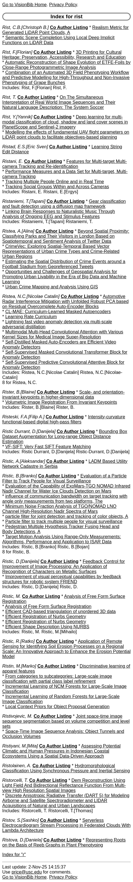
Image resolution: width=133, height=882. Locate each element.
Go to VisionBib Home (24, 4)
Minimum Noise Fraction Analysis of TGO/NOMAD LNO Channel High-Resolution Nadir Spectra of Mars (59, 509)
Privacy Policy (63, 4)
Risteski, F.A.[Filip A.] (23, 416)
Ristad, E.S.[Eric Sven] (25, 146)
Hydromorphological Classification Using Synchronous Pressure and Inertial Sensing (66, 768)
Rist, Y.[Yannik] (17, 117)
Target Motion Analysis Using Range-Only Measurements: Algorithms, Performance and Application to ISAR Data (61, 539)
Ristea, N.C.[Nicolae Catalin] (31, 296)
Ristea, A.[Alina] (18, 231)
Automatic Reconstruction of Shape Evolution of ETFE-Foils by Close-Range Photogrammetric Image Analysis (66, 65)
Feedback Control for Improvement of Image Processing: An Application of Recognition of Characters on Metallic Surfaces (63, 566)
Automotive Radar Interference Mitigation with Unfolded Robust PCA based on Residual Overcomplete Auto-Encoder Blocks (65, 301)
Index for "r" (14, 854)
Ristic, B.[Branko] (19, 475)
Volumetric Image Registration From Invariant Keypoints (61, 402)
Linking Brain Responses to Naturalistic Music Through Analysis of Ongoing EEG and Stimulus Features (58, 214)
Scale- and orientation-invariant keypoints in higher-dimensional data (63, 395)
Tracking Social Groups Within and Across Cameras (57, 186)
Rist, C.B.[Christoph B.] (25, 27)
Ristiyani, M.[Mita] (20, 746)
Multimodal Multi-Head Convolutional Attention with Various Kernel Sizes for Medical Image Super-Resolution (62, 334)
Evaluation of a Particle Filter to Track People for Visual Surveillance (64, 478)
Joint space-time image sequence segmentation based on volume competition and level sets (66, 721)
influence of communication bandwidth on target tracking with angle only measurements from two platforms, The (64, 499)
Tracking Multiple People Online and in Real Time (54, 181)
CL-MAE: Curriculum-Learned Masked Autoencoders (58, 311)
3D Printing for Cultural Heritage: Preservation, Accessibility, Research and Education (64, 55)
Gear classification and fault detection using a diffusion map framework (64, 204)
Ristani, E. (12, 161)
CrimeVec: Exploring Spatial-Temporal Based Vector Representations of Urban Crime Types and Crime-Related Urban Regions (60, 251)
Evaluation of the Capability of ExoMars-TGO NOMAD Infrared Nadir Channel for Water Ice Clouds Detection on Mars (66, 488)
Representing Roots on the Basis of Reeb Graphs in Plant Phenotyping (64, 842)
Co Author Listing (69, 27)
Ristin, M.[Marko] (19, 666)
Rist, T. (9, 97)
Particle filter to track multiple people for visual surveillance (63, 521)
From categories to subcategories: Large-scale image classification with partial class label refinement (57, 679)
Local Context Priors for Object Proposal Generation (57, 706)
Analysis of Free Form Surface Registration (48, 606)
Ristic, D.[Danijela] (20, 561)
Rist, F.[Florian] (17, 52)
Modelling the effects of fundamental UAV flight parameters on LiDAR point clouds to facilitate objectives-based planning (65, 135)
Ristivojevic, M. (17, 716)
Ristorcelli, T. (15, 780)
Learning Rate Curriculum (31, 316)
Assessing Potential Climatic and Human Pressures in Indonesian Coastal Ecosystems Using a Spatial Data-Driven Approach (61, 751)
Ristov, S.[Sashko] (20, 820)
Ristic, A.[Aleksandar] (23, 461)
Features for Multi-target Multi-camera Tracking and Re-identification (64, 164)
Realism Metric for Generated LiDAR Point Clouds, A (65, 30)
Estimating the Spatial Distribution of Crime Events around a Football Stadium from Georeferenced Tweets (63, 264)
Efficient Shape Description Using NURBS (47, 626)
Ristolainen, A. (16, 765)
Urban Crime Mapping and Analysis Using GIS (51, 286)
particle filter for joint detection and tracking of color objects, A (66, 516)
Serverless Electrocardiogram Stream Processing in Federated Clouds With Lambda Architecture (66, 825)
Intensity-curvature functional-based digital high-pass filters (63, 419)
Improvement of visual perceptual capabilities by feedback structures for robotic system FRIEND (61, 579)
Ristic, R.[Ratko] (18, 641)
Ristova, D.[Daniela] (22, 840)
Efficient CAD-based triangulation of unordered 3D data (60, 611)
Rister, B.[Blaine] (19, 392)
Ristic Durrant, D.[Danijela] (29, 431)
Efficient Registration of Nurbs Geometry (45, 616)
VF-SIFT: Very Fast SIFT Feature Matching (48, 446)
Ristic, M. (11, 596)
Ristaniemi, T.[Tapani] (23, 201)
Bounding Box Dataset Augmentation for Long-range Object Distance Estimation (64, 436)
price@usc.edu (27, 872)
